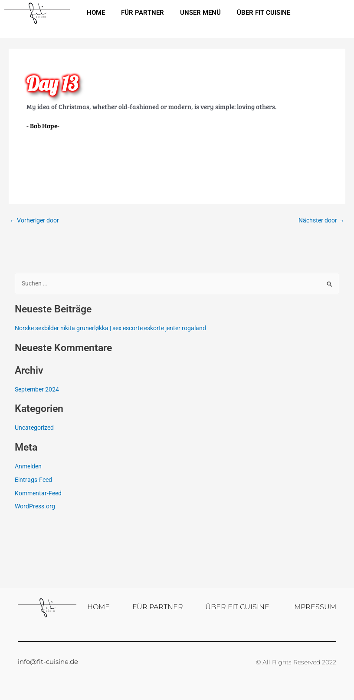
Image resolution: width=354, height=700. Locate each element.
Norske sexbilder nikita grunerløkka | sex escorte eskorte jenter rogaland (110, 328)
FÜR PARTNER (144, 13)
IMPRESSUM (314, 607)
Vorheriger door (34, 221)
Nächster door (321, 221)
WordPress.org (35, 506)
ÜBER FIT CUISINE (268, 13)
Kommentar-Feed (38, 493)
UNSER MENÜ (203, 13)
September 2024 (37, 389)
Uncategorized (34, 427)
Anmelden (28, 466)
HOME (96, 13)
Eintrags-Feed (33, 479)
